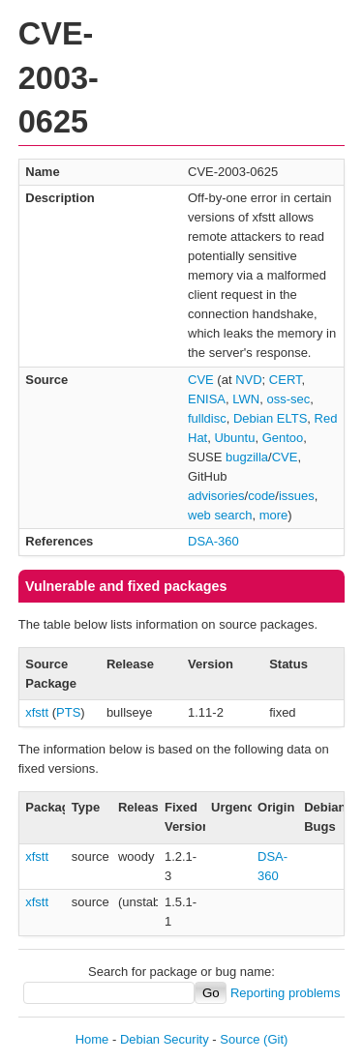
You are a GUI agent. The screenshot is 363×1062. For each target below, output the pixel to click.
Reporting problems (285, 993)
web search (220, 515)
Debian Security (164, 1039)
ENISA (207, 399)
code (261, 495)
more (273, 515)
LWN (245, 399)
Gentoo (283, 437)
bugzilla (247, 457)
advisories (216, 495)
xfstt (36, 712)
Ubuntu (234, 437)
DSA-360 (213, 541)
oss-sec (288, 399)
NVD (248, 379)
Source (239, 1039)
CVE (201, 379)
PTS (68, 712)
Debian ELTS (270, 418)
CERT (285, 379)
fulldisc (207, 418)
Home (92, 1039)
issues (297, 495)
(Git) (275, 1039)
